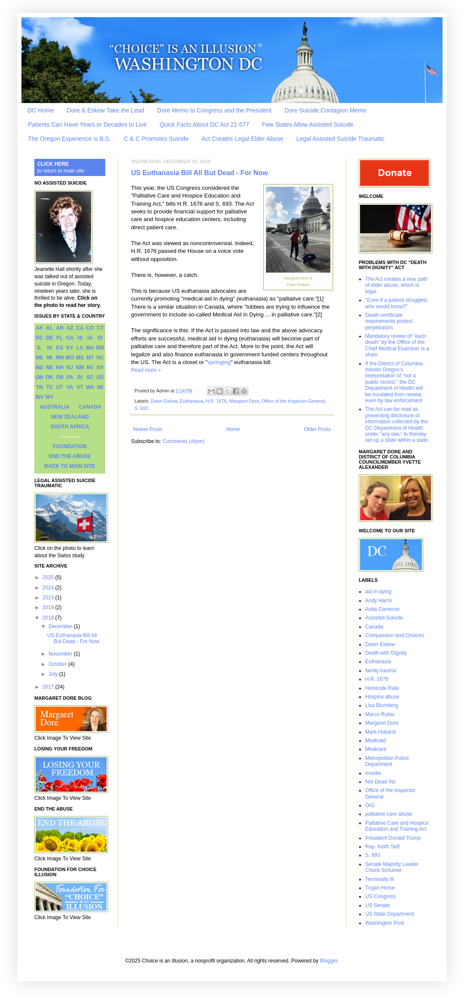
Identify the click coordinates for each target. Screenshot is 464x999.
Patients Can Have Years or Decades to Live (87, 124)
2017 (49, 687)
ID (100, 338)
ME (39, 358)
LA (79, 348)
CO (90, 328)
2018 (49, 618)
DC (39, 338)
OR (60, 377)
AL (49, 328)
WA (90, 387)
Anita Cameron (382, 609)
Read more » (146, 370)
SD (100, 377)
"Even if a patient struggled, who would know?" (396, 303)
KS (60, 348)
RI (79, 377)
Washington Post (384, 923)
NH (59, 367)
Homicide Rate (382, 688)
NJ (70, 367)
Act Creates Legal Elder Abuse (242, 138)
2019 (49, 607)
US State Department (389, 914)
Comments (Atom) (183, 441)
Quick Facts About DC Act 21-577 (204, 124)
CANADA (90, 407)
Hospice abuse (382, 697)
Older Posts (317, 429)
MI (49, 358)
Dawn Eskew (164, 401)
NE (49, 367)
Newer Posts (147, 429)
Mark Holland (380, 732)
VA (70, 387)
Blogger (329, 961)
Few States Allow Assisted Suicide (307, 124)
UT (59, 387)
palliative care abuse (388, 814)
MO (70, 358)
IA (90, 338)
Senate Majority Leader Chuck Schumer (391, 867)
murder (373, 773)
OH (39, 377)
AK (39, 328)
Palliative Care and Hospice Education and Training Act (396, 826)
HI (79, 338)
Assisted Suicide (384, 618)
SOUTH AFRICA (69, 427)
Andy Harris (378, 601)
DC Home (40, 110)
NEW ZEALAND (70, 417)
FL (60, 338)
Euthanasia (191, 401)
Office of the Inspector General (293, 401)
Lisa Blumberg (381, 705)
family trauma (380, 671)
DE (49, 338)
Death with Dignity (386, 653)
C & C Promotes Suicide (156, 138)
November (61, 654)
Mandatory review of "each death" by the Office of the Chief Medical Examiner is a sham (397, 345)
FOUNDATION (70, 446)
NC (100, 358)
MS (80, 358)
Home (233, 429)
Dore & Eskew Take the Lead (105, 110)
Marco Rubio (379, 714)
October (58, 664)
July (54, 674)
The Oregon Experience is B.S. (69, 138)
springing (219, 362)
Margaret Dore (244, 401)
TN (39, 387)
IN (49, 348)
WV (39, 397)
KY (69, 348)
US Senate (377, 905)
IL (39, 348)
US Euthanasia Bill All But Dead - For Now (199, 172)
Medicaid (375, 741)
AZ (69, 328)
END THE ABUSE (70, 456)
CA (79, 328)
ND (39, 367)
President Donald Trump (393, 838)
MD (100, 348)
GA (69, 338)
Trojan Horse (380, 888)
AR (59, 328)
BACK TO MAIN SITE (69, 466)
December (61, 626)
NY (100, 367)
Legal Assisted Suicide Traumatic (340, 138)
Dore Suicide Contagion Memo (325, 110)
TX (49, 387)
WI (100, 387)
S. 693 (141, 408)
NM (80, 367)
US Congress (380, 896)
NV (90, 367)
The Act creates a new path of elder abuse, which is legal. (396, 285)
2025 (49, 577)
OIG (370, 805)
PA (70, 377)
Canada (374, 627)
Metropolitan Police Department (387, 761)
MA (90, 348)
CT (100, 328)
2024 (49, 588)
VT (79, 387)
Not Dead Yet (380, 782)
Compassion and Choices (394, 635)
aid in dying (378, 592)
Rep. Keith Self (382, 847)
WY (50, 397)
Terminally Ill (379, 879)
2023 (49, 598)
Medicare (375, 749)
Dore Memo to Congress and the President (214, 110)
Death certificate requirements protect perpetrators (388, 321)
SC (90, 377)
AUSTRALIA (54, 407)
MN (60, 358)
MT (90, 358)
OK (49, 377)
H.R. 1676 (216, 401)
